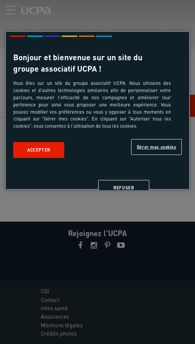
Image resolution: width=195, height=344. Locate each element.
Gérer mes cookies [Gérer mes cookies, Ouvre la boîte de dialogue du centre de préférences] (156, 147)
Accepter (38, 150)
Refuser (123, 188)
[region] (97, 110)
